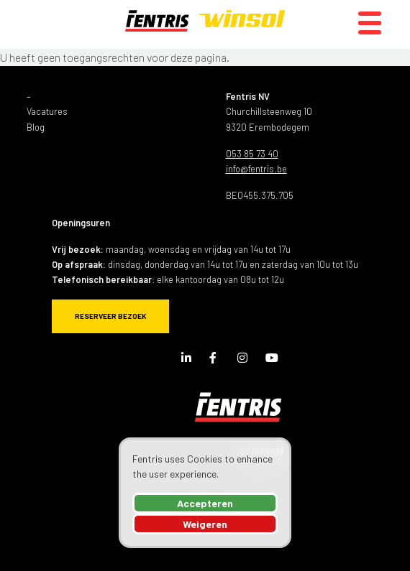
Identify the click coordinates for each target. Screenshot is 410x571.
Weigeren (205, 524)
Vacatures (47, 111)
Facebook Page (218, 360)
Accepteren (205, 503)
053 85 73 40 (252, 153)
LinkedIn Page (190, 360)
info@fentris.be (256, 169)
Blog (36, 127)
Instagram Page (246, 360)
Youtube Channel (274, 360)
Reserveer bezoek (110, 316)
